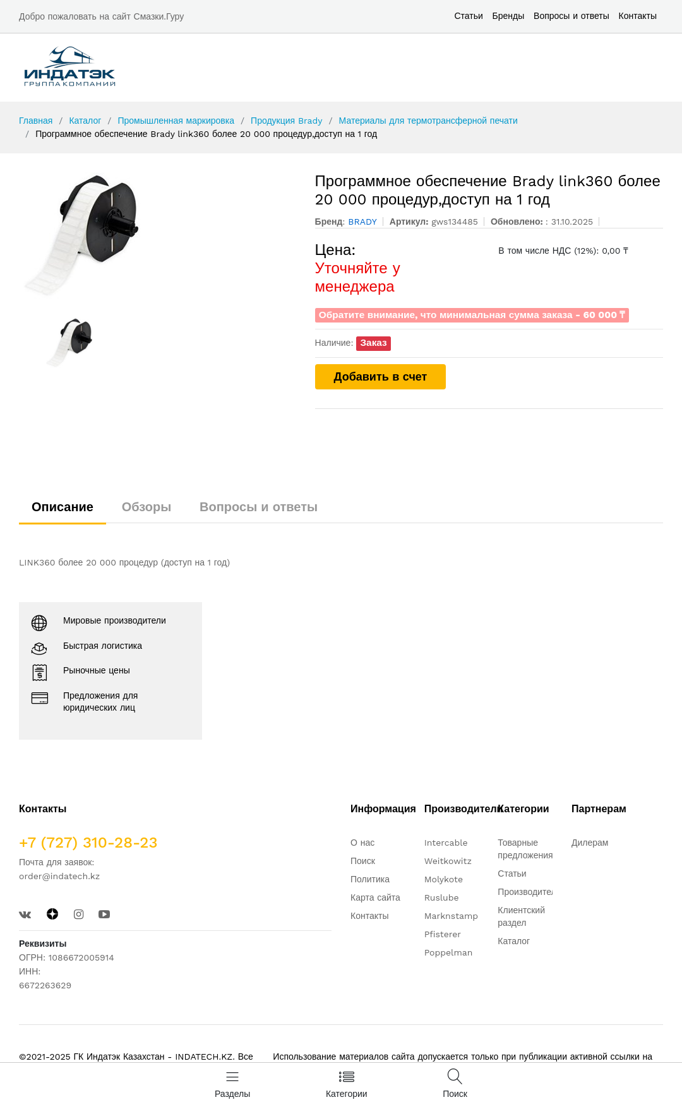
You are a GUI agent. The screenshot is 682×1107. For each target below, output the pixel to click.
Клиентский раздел (521, 916)
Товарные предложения (525, 849)
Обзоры (147, 506)
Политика (370, 879)
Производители (529, 892)
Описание (62, 506)
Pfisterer (442, 934)
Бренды (509, 16)
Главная (35, 120)
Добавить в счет (381, 376)
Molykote (443, 879)
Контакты (638, 16)
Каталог (85, 120)
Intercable (446, 843)
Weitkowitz (448, 861)
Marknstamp (451, 916)
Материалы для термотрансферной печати (428, 120)
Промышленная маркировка (175, 120)
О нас (362, 843)
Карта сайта (375, 897)
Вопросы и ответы (571, 16)
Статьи (468, 16)
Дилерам (589, 843)
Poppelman (448, 952)
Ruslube (441, 897)
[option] (157, 235)
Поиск (362, 861)
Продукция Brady (286, 120)
